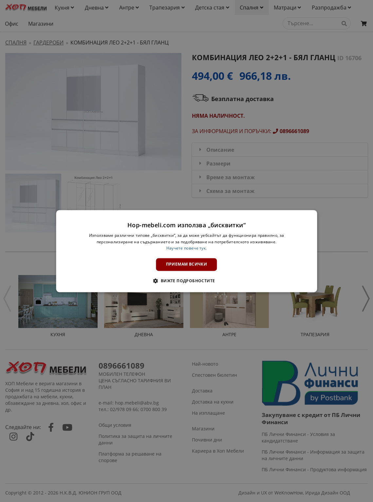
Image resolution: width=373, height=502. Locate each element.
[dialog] (186, 251)
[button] (186, 280)
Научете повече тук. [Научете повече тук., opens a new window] (186, 248)
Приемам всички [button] (186, 264)
